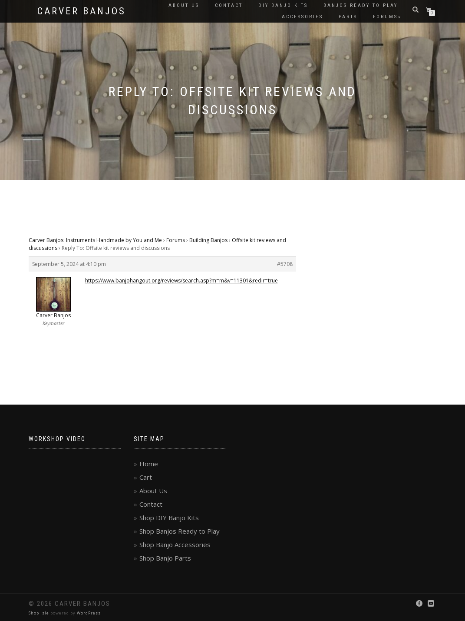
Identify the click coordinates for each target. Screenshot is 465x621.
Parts (348, 17)
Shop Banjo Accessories (175, 544)
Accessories (302, 17)
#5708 (285, 264)
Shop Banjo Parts (165, 558)
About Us (183, 5)
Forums (385, 17)
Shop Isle (39, 613)
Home (148, 463)
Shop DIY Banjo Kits (169, 517)
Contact (229, 5)
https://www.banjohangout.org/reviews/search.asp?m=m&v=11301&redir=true (181, 280)
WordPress (89, 613)
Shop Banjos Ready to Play (179, 531)
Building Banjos (208, 240)
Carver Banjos (81, 11)
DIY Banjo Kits (283, 5)
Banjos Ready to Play (360, 5)
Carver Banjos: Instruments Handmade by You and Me (95, 240)
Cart (145, 477)
